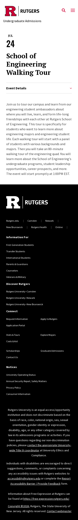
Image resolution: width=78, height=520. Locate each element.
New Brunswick (14, 227)
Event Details (39, 88)
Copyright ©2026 (18, 506)
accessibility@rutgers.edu (23, 478)
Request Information (17, 318)
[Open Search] (63, 10)
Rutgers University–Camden (21, 291)
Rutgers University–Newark (20, 297)
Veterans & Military (16, 277)
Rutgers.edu (12, 220)
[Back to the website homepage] (22, 11)
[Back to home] (34, 203)
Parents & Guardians (17, 264)
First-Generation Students (20, 244)
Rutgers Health (39, 227)
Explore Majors (48, 334)
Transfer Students (15, 251)
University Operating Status (21, 374)
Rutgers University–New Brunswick (24, 304)
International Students (18, 257)
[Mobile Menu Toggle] (72, 10)
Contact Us (12, 357)
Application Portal (15, 325)
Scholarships (13, 350)
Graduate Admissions (52, 350)
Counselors (12, 270)
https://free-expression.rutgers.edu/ (46, 499)
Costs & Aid (12, 341)
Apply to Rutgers (49, 318)
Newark (49, 220)
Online (59, 227)
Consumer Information (18, 394)
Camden (32, 220)
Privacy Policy (13, 387)
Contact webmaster (59, 511)
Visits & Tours (13, 334)
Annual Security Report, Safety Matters (26, 381)
